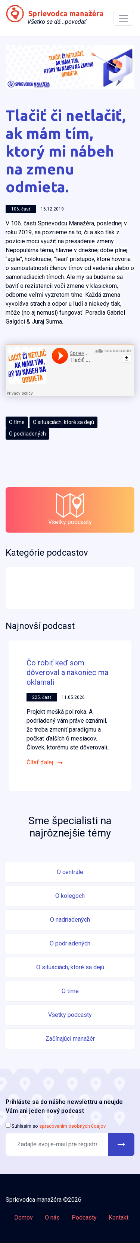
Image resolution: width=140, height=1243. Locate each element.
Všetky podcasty (70, 509)
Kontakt (118, 1217)
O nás (52, 1217)
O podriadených (27, 434)
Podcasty (84, 1217)
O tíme (17, 422)
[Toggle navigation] (123, 18)
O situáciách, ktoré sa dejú (63, 422)
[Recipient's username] (57, 1144)
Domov (23, 1217)
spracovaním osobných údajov (72, 1126)
